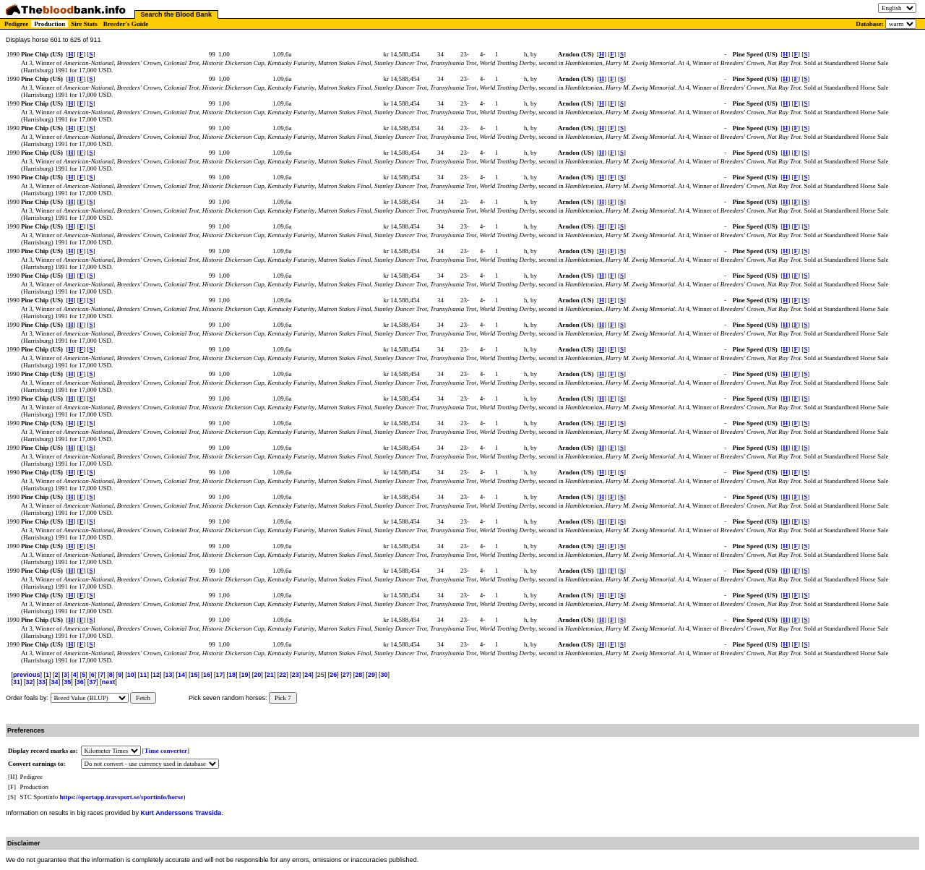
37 (92, 682)
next (109, 682)
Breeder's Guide (126, 23)
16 (206, 674)
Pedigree (16, 23)
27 (346, 674)
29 (371, 674)
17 (219, 674)
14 (181, 674)
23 (295, 674)
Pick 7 (283, 697)
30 (383, 674)
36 (80, 682)
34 (55, 682)
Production (49, 23)
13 (168, 674)
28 (358, 674)
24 (307, 674)
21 (270, 674)
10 (130, 674)
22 (282, 674)
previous (26, 674)
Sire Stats (84, 23)
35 (67, 682)
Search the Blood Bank (176, 14)
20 (257, 674)
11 (143, 674)
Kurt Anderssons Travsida (181, 812)
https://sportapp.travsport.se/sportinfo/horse (122, 797)
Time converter (166, 750)
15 (193, 674)
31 (16, 682)
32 (29, 682)
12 (156, 674)
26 (333, 674)
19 (245, 674)
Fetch (143, 697)
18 (232, 674)
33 (42, 682)
